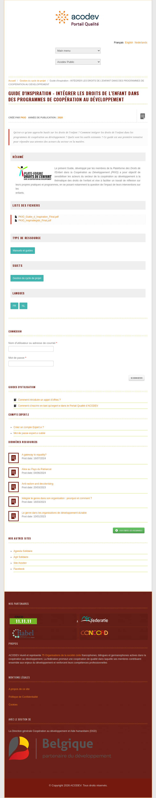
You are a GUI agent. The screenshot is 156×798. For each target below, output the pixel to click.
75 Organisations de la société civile (61, 655)
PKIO (23, 117)
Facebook (19, 568)
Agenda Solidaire (23, 551)
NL (23, 305)
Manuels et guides (23, 250)
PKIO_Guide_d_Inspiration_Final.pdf (38, 216)
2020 (60, 117)
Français (119, 42)
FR (14, 305)
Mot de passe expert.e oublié (29, 433)
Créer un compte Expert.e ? (29, 427)
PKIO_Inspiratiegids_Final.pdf (34, 220)
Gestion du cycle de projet (33, 80)
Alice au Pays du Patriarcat (36, 469)
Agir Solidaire (21, 557)
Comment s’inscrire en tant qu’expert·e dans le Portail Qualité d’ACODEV (58, 405)
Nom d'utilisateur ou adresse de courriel (32, 343)
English (129, 42)
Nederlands (141, 42)
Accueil (12, 80)
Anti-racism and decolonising (37, 483)
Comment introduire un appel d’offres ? (39, 399)
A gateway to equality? (34, 454)
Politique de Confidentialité (23, 696)
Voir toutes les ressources (128, 530)
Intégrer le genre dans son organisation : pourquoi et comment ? (57, 498)
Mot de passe (17, 357)
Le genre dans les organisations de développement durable (54, 512)
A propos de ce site (19, 689)
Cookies (13, 704)
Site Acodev (20, 563)
